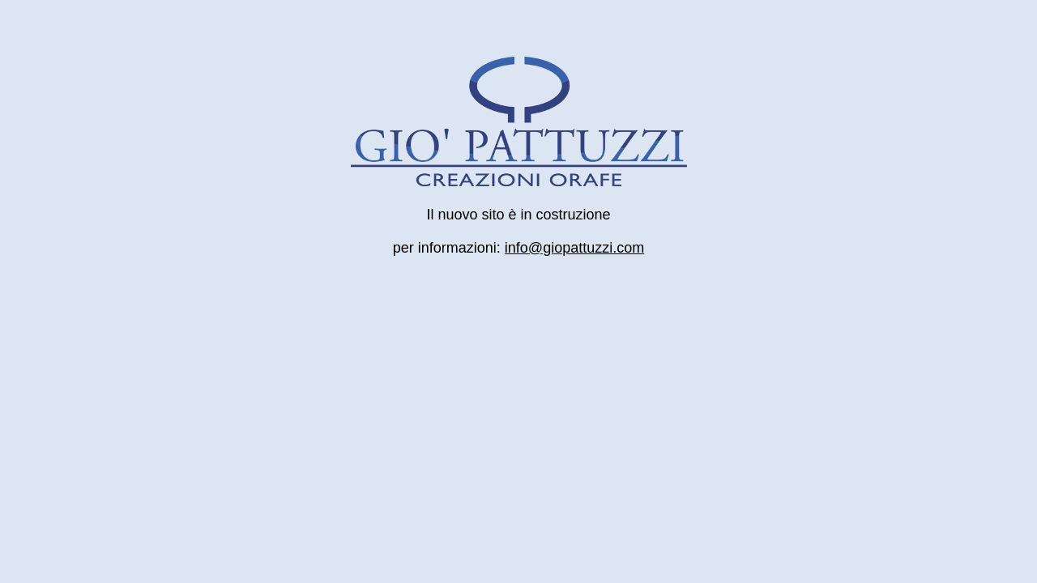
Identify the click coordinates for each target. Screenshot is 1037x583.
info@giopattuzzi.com (574, 248)
